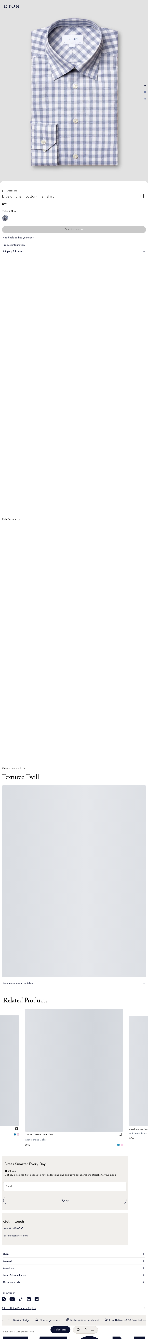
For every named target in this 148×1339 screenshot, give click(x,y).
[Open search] (78, 1329)
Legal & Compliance (74, 1275)
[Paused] (140, 757)
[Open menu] (92, 1329)
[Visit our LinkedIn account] (29, 1299)
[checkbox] (142, 197)
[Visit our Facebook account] (37, 1299)
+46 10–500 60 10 (13, 1228)
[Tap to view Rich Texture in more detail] (74, 399)
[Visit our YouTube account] (12, 1299)
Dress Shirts (12, 191)
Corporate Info (74, 1282)
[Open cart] (85, 1329)
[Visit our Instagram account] (4, 1299)
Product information (74, 245)
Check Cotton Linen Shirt (39, 1134)
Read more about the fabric (74, 983)
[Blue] (5, 218)
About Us (74, 1268)
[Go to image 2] (145, 92)
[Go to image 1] (145, 85)
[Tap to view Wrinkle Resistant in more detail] (74, 648)
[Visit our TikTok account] (21, 1299)
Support (74, 1261)
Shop (74, 1254)
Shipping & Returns (74, 251)
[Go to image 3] (145, 99)
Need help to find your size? (18, 237)
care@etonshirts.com (16, 1235)
